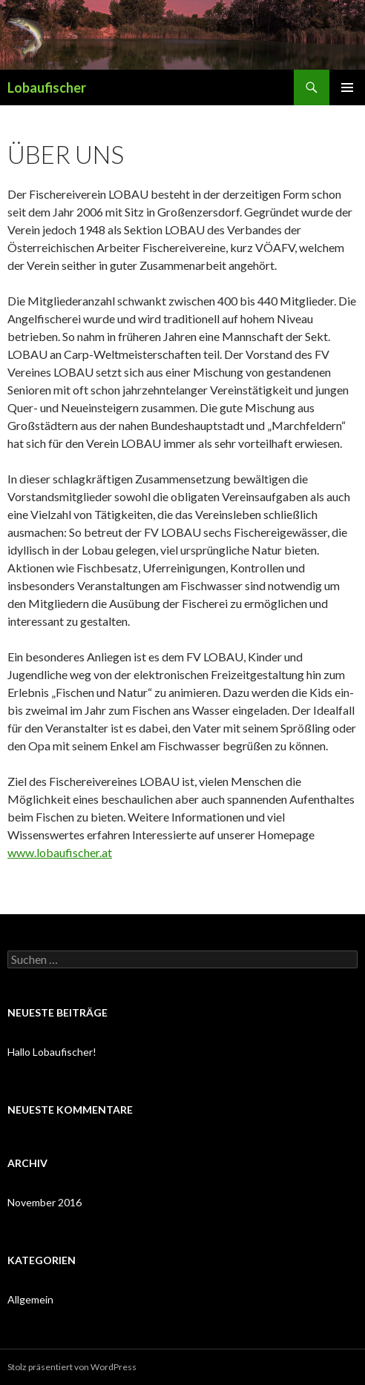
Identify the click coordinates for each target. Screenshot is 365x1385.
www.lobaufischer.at (59, 852)
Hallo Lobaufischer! (51, 1051)
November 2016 (44, 1202)
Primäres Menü (347, 87)
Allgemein (30, 1299)
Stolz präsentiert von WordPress (72, 1366)
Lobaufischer (46, 87)
